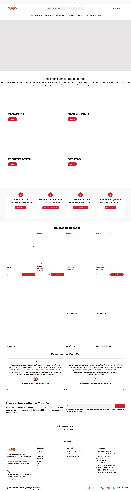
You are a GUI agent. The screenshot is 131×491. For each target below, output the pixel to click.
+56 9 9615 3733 (101, 457)
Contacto (93, 15)
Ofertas (80, 15)
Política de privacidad (73, 455)
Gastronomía (49, 15)
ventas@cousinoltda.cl (104, 450)
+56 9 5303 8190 (101, 461)
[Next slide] (123, 387)
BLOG (99, 15)
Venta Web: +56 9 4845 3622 (105, 452)
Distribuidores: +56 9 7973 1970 (106, 464)
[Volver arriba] (65, 440)
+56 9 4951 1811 (101, 459)
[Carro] (123, 8)
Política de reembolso (73, 452)
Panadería (39, 15)
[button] (64, 387)
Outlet (86, 15)
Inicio (31, 15)
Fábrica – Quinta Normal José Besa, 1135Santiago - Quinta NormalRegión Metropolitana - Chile (106, 468)
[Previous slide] (8, 387)
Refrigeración (61, 15)
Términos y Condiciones (74, 450)
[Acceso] (116, 8)
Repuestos (72, 15)
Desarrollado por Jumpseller (33, 487)
